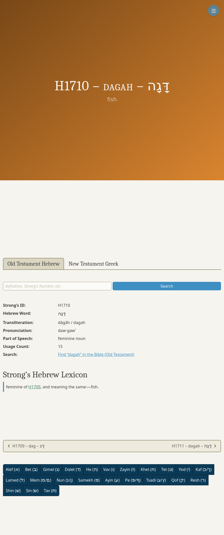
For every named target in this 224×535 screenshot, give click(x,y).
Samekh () (89, 480)
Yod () (184, 469)
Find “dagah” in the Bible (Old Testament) (96, 354)
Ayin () (112, 480)
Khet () (148, 469)
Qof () (178, 480)
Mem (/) (40, 480)
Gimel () (51, 469)
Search (166, 286)
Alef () (13, 469)
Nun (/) (65, 480)
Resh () (198, 480)
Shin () (13, 490)
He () (92, 469)
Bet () (31, 469)
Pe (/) (133, 480)
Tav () (50, 490)
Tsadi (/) (156, 480)
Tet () (167, 469)
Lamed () (15, 480)
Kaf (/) (204, 469)
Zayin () (127, 469)
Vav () (108, 469)
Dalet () (72, 469)
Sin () (32, 490)
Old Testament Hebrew (33, 264)
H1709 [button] (34, 387)
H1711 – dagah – (194, 446)
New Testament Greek (93, 264)
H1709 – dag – (25, 446)
